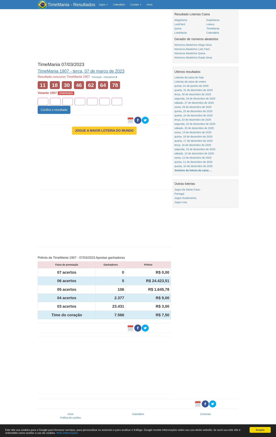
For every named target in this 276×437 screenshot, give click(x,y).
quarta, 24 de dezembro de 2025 (193, 115)
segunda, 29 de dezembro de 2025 (194, 98)
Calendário (119, 4)
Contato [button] (135, 4)
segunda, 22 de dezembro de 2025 (194, 123)
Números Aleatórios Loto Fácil (192, 49)
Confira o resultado (54, 110)
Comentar (205, 414)
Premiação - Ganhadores (104, 77)
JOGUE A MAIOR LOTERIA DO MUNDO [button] (104, 130)
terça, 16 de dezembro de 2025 (192, 144)
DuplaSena (212, 19)
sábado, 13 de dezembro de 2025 (194, 153)
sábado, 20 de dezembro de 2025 (194, 128)
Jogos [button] (103, 4)
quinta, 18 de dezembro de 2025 (193, 136)
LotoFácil (179, 24)
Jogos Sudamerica (185, 197)
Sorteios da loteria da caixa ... (193, 170)
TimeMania (212, 28)
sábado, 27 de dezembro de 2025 (194, 102)
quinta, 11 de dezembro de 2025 (193, 161)
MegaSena (180, 19)
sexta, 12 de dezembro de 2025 (193, 157)
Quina (177, 28)
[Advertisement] (104, 34)
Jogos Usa (180, 202)
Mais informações (67, 433)
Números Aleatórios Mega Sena (193, 44)
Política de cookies (70, 417)
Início (149, 4)
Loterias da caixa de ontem (190, 81)
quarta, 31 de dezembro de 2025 (193, 90)
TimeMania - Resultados (71, 4)
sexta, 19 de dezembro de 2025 (193, 132)
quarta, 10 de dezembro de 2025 (193, 166)
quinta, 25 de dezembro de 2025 (193, 111)
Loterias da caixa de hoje (189, 77)
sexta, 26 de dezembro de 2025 (193, 106)
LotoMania (180, 32)
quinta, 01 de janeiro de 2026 (191, 85)
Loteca (210, 24)
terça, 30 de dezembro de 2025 (192, 94)
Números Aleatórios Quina (189, 53)
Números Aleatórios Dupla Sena (193, 57)
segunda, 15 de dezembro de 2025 (194, 149)
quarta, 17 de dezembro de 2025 (193, 140)
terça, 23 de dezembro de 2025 (192, 119)
